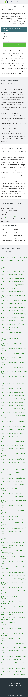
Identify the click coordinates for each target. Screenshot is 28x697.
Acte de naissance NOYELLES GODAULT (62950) (13, 562)
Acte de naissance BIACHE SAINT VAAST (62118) (11, 328)
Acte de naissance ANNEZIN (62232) (13, 278)
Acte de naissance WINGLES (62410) (13, 675)
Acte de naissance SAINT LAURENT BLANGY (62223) (12, 608)
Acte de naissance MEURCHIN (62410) (13, 542)
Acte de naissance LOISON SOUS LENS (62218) (13, 501)
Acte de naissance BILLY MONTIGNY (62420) (12, 339)
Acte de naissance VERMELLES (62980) (13, 656)
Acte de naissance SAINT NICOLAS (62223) (12, 624)
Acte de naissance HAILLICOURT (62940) (11, 437)
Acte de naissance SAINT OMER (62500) (11, 629)
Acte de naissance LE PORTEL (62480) (13, 469)
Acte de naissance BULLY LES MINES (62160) (12, 363)
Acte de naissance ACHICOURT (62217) (14, 257)
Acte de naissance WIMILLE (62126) (12, 671)
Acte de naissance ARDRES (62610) (12, 281)
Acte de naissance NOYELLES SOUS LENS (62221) (12, 568)
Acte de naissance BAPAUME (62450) (13, 307)
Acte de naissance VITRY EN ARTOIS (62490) (12, 664)
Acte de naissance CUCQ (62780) (12, 392)
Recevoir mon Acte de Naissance (14, 44)
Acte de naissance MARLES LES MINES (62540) (13, 524)
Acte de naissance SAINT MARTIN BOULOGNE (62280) (12, 613)
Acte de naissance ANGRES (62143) (12, 271)
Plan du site (15, 690)
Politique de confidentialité (15, 685)
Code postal (5, 33)
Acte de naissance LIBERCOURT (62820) (11, 489)
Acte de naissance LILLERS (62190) (12, 497)
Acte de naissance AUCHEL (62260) (12, 292)
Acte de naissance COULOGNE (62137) (13, 380)
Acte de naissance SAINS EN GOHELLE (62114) (13, 597)
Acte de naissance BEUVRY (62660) (12, 324)
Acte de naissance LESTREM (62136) (13, 485)
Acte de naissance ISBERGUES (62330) (13, 463)
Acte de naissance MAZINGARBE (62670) (11, 533)
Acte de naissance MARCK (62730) (12, 519)
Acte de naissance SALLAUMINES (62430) (11, 640)
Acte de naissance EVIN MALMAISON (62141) (13, 417)
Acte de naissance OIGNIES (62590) (12, 572)
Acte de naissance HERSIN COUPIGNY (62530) (13, 455)
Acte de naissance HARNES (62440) (13, 445)
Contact (16, 687)
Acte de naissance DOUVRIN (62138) (13, 409)
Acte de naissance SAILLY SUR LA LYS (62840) (13, 592)
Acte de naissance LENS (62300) (11, 481)
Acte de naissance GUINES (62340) (12, 433)
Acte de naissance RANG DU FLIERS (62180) (12, 583)
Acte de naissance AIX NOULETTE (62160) (12, 267)
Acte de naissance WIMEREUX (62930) (13, 668)
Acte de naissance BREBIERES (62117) (13, 354)
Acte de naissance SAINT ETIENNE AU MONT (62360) (13, 602)
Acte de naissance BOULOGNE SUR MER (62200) (14, 349)
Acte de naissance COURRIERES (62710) (14, 389)
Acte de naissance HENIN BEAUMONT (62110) (13, 450)
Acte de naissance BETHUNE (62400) (13, 321)
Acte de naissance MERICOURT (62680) (11, 538)
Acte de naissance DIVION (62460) (12, 402)
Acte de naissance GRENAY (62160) (12, 430)
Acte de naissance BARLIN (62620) (12, 310)
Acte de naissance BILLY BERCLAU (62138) (12, 334)
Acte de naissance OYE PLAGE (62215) (13, 579)
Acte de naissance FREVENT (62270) (13, 426)
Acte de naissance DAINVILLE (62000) (13, 395)
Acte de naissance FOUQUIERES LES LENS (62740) (12, 422)
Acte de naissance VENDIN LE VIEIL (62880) (12, 652)
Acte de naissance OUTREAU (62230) (13, 575)
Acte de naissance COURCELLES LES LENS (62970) (12, 384)
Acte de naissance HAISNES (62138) (12, 442)
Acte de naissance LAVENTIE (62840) (13, 466)
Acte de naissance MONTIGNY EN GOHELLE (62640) (12, 547)
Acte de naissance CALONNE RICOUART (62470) (14, 372)
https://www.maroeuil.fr (8, 217)
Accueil (15, 681)
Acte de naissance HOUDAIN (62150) (13, 459)
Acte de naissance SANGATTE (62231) (13, 647)
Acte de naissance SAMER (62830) (12, 644)
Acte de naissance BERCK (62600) (12, 317)
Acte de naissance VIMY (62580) (12, 659)
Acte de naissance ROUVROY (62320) (13, 587)
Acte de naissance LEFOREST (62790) (13, 478)
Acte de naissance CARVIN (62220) (12, 376)
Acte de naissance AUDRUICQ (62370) (13, 300)
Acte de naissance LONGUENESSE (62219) (12, 506)
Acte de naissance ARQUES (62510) (12, 285)
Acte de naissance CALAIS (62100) (12, 368)
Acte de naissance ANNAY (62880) (12, 275)
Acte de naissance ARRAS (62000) (12, 288)
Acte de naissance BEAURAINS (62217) (13, 314)
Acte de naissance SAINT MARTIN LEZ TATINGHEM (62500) (13, 618)
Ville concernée (6, 39)
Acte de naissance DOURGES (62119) (13, 406)
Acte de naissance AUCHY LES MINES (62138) (13, 296)
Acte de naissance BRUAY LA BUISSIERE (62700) (13, 358)
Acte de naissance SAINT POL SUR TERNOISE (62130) (12, 634)
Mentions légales (15, 683)
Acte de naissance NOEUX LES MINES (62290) (13, 557)
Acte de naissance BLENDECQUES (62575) (12, 344)
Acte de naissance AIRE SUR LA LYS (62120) (12, 262)
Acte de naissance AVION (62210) (12, 304)
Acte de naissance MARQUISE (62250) (13, 528)
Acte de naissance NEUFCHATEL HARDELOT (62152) (11, 552)
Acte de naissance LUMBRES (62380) (13, 516)
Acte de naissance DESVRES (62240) (13, 399)
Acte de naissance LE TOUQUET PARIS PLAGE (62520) (13, 474)
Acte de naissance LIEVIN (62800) (12, 493)
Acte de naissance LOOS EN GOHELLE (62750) (13, 512)
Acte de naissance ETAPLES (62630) (13, 412)
